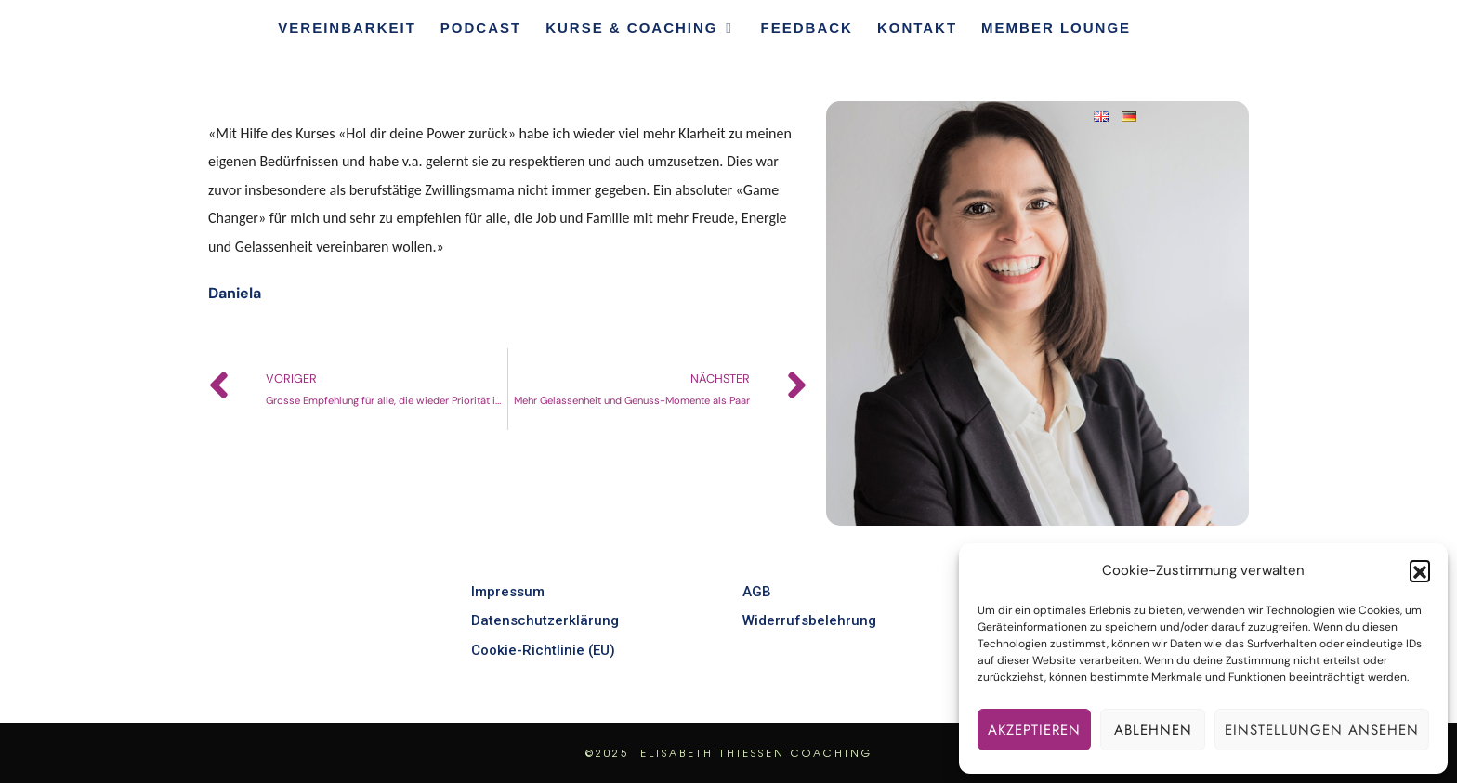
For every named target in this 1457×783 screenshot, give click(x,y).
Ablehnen (1153, 730)
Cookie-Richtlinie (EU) (543, 650)
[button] (1420, 570)
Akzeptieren (1034, 730)
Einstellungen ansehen (1322, 730)
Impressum (508, 591)
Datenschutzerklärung (545, 620)
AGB (756, 591)
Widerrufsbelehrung (809, 620)
